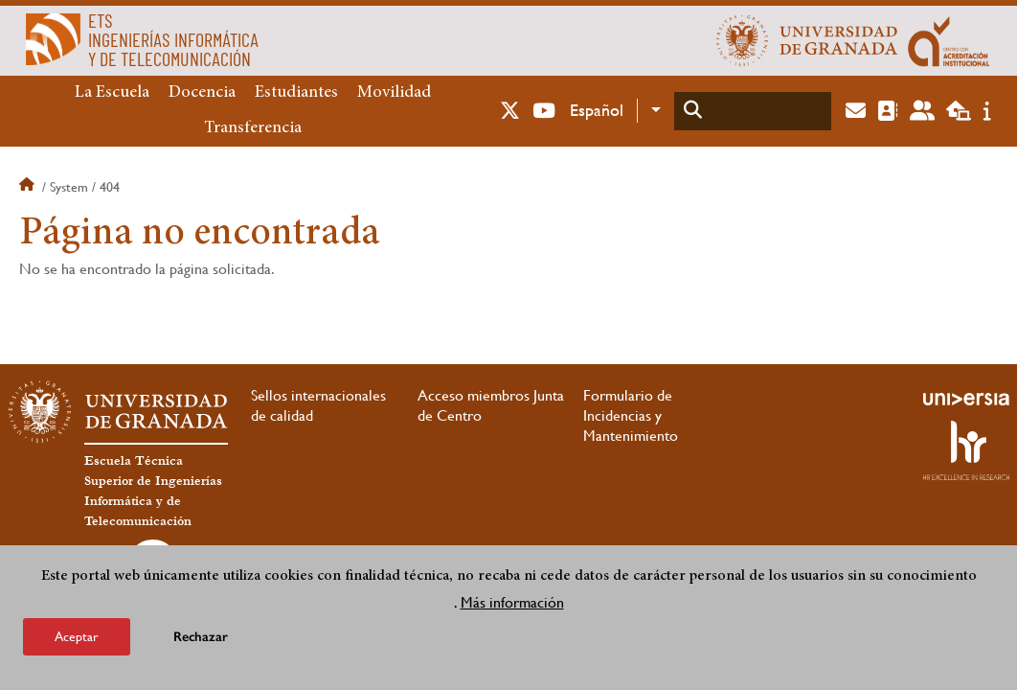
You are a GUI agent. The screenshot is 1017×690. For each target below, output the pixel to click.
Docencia (202, 93)
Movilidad (394, 93)
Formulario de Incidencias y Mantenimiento (630, 415)
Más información (512, 602)
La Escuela (112, 93)
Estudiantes (296, 93)
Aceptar (77, 636)
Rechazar (200, 637)
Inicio (28, 186)
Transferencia (253, 128)
